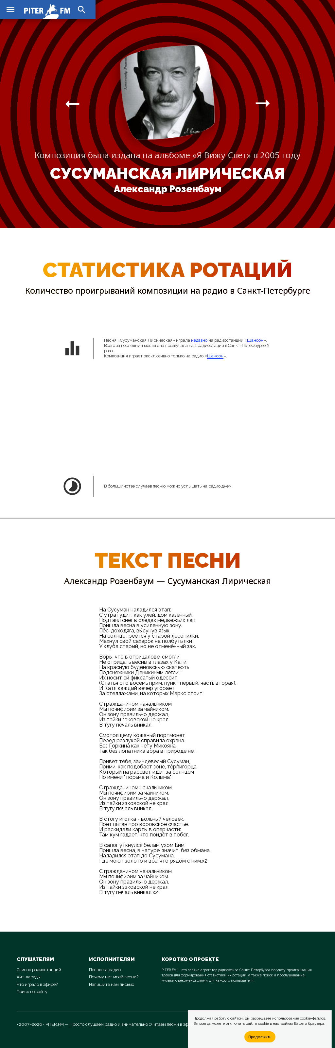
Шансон (255, 340)
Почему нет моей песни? (113, 976)
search (82, 10)
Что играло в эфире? (37, 984)
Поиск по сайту (32, 991)
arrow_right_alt (72, 103)
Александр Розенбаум (167, 189)
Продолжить (259, 1036)
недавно (199, 340)
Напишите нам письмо (111, 984)
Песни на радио (105, 969)
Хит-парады (29, 976)
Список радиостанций (39, 969)
